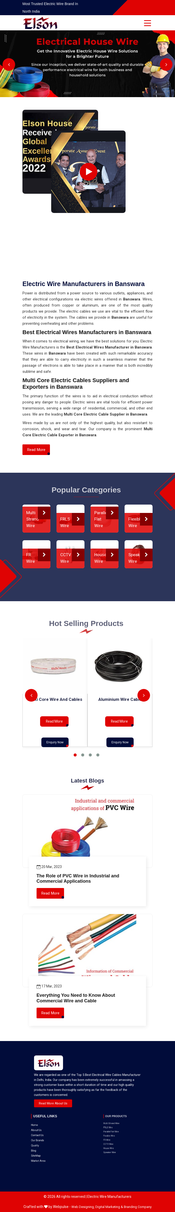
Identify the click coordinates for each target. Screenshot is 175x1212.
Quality (45, 1128)
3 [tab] (90, 754)
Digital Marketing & (109, 1207)
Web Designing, (83, 1207)
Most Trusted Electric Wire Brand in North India (50, 7)
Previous (9, 64)
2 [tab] (82, 754)
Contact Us (46, 1124)
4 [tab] (97, 754)
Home (45, 1120)
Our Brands (46, 1126)
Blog (45, 1131)
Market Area (47, 1135)
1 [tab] (75, 754)
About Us (46, 1122)
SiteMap (46, 1133)
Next (166, 64)
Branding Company (138, 1207)
